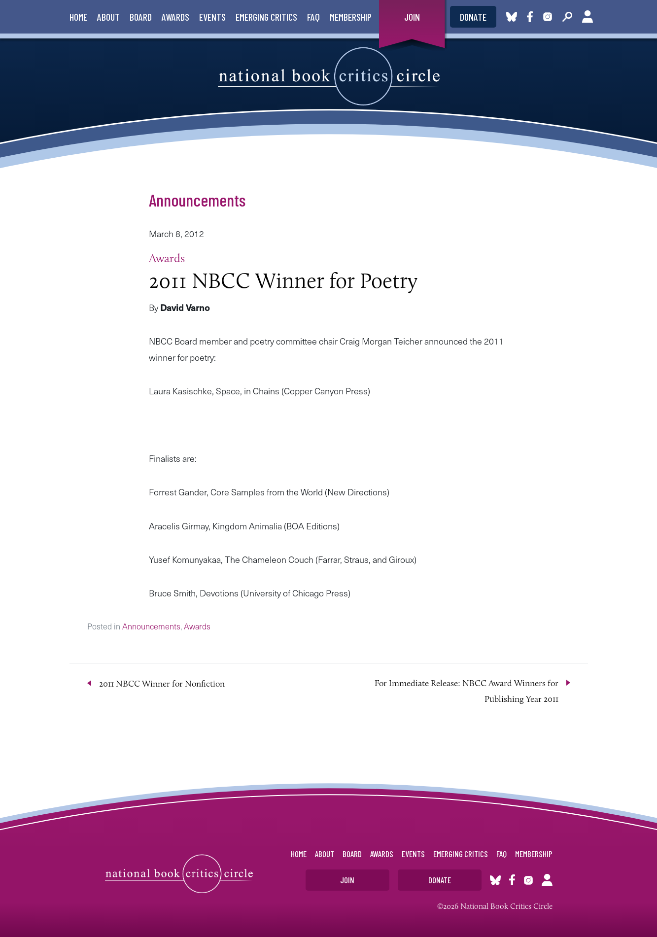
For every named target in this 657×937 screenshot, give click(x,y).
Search (567, 17)
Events (212, 17)
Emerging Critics (266, 17)
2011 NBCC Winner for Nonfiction (162, 683)
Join (412, 17)
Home (78, 17)
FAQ (313, 17)
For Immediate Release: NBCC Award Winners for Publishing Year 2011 (466, 691)
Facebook (532, 17)
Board (141, 17)
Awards (175, 17)
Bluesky (511, 17)
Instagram (548, 17)
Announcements (197, 199)
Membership (351, 17)
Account (587, 17)
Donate (473, 17)
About (108, 17)
